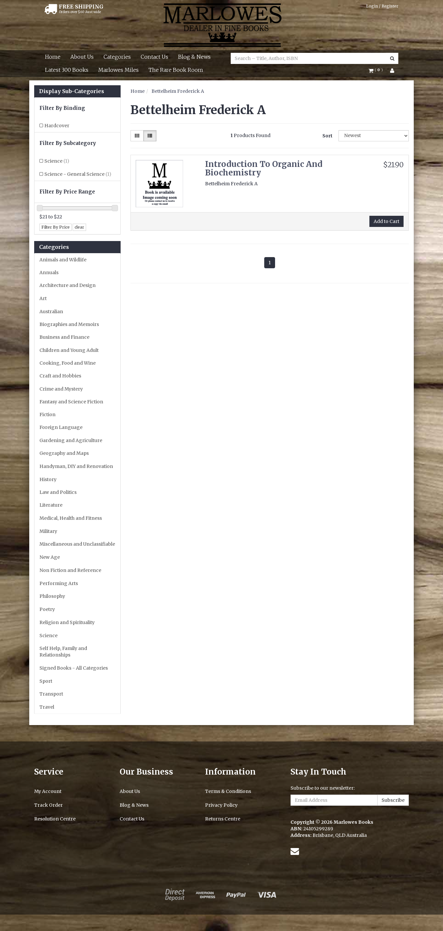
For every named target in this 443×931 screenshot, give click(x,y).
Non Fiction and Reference (70, 570)
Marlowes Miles (118, 70)
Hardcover (56, 126)
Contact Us (154, 56)
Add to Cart (386, 221)
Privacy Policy (221, 805)
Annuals (48, 272)
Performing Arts (58, 583)
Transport (51, 694)
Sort (327, 136)
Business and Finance (64, 337)
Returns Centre (222, 819)
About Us (82, 56)
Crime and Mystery (61, 389)
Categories (117, 56)
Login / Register (382, 6)
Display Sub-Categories (71, 91)
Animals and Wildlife (62, 260)
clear (79, 227)
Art (43, 298)
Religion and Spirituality (67, 622)
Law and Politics (58, 492)
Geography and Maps (64, 453)
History (48, 479)
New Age (49, 557)
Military (48, 531)
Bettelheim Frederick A (178, 91)
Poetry (47, 609)
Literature (50, 505)
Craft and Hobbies (60, 376)
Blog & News (194, 56)
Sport (45, 681)
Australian (51, 311)
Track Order (48, 805)
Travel (46, 707)
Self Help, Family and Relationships (63, 651)
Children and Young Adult (69, 350)
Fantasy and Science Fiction (71, 402)
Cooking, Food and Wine (67, 363)
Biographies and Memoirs (69, 324)
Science (56, 161)
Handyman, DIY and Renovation (76, 466)
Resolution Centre (55, 819)
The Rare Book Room (176, 70)
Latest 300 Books (66, 70)
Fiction (47, 414)
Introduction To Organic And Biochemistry (263, 168)
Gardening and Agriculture (70, 440)
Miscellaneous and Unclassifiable (77, 544)
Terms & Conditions (228, 791)
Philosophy (52, 596)
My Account (47, 791)
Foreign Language (60, 427)
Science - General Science (77, 174)
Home (52, 56)
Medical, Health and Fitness (70, 518)
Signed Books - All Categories (73, 668)
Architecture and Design (67, 285)
